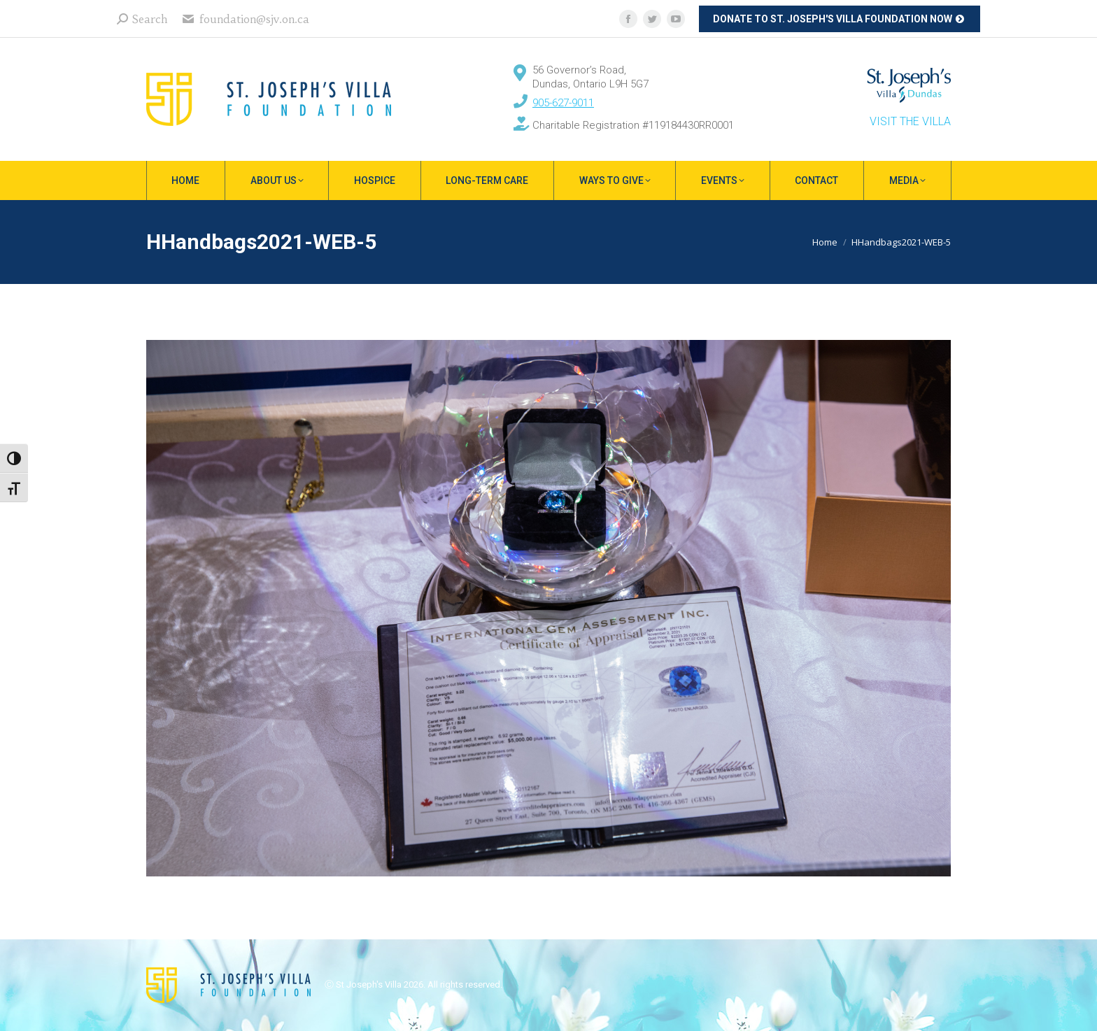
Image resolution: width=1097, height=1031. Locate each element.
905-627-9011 (563, 103)
